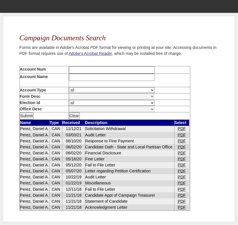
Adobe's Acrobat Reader (90, 53)
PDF (182, 128)
